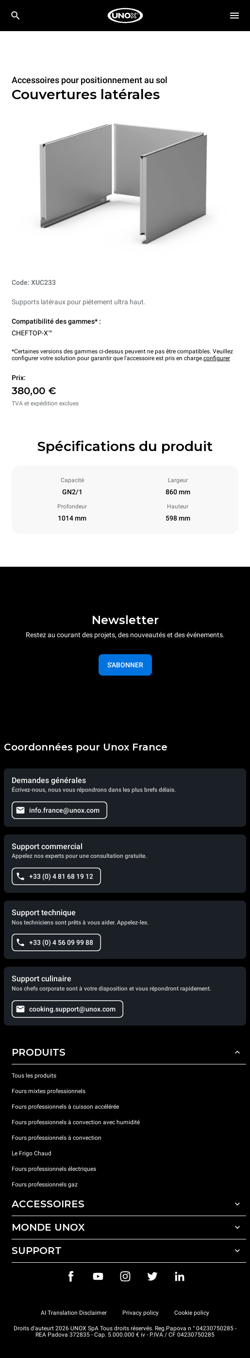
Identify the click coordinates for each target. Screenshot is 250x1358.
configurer (216, 358)
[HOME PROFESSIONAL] (125, 15)
